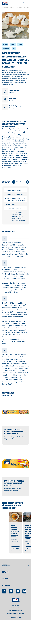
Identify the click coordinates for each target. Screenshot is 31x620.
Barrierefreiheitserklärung (15, 615)
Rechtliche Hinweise (15, 612)
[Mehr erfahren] (13, 550)
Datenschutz (15, 609)
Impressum (15, 607)
